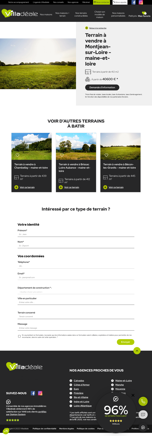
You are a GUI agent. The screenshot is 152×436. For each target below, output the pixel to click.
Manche (119, 384)
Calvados (79, 380)
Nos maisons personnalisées (118, 14)
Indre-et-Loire (81, 401)
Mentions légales (66, 428)
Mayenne (120, 388)
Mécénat (86, 2)
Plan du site (102, 428)
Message (76, 326)
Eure (76, 388)
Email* (76, 275)
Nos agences (73, 2)
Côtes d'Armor (82, 384)
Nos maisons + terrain (62, 14)
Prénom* (76, 232)
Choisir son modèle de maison (99, 14)
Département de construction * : (76, 290)
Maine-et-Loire (123, 380)
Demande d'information (102, 87)
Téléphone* (76, 264)
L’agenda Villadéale (41, 2)
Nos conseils (58, 2)
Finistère (78, 393)
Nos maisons (46, 14)
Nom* (76, 243)
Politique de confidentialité (44, 428)
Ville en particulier (76, 300)
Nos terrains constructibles (81, 14)
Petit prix (133, 16)
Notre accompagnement (18, 2)
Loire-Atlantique (83, 405)
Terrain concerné (76, 314)
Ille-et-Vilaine (81, 397)
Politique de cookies (85, 428)
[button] (6, 431)
